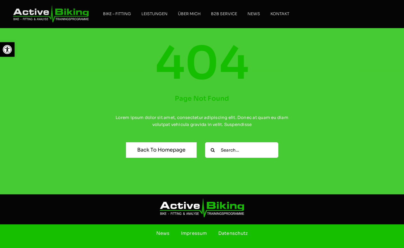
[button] (7, 49)
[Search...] (241, 150)
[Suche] (213, 150)
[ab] (51, 7)
